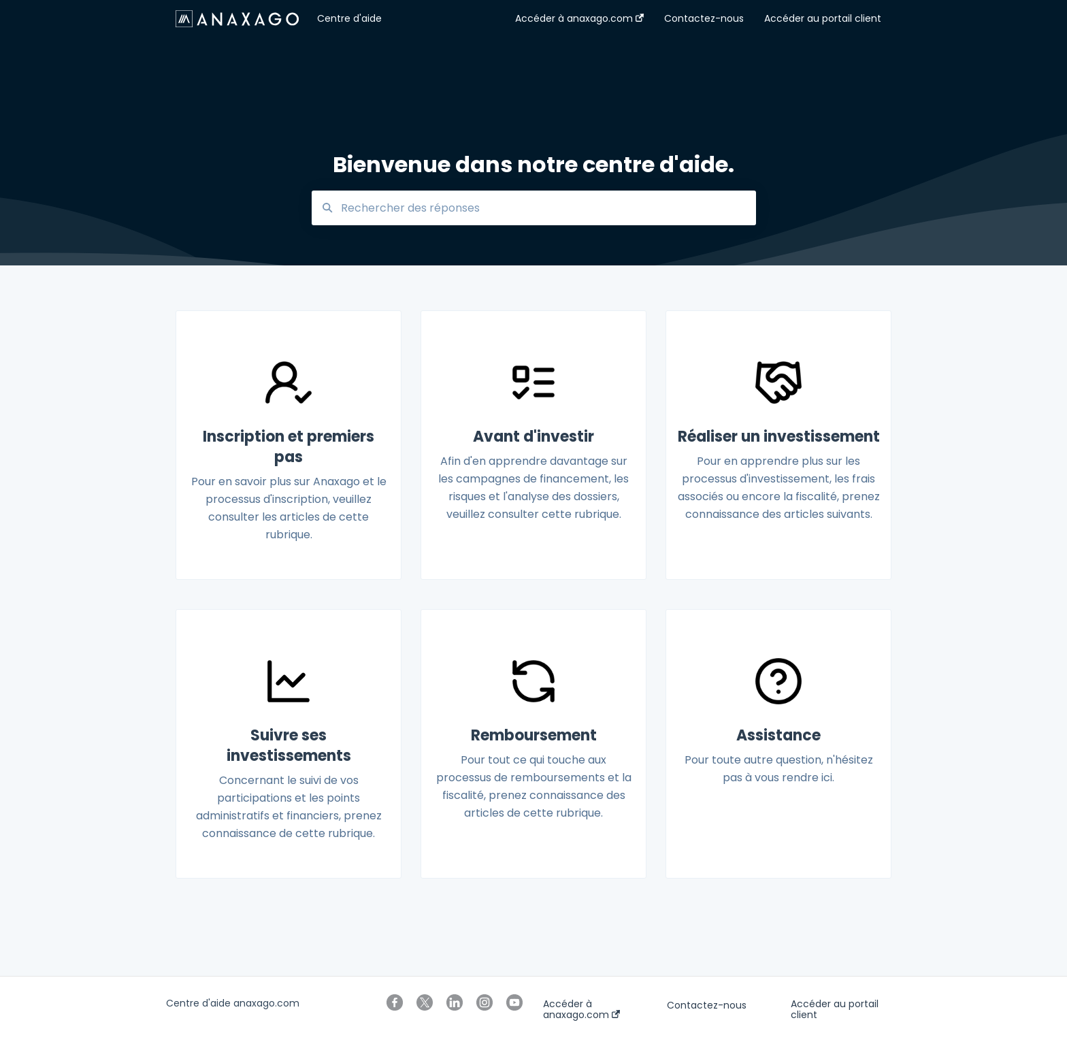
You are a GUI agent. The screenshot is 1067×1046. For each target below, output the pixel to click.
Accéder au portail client (835, 1009)
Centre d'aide (349, 18)
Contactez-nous (706, 1005)
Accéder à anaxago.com (581, 1009)
